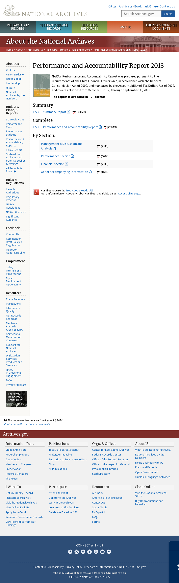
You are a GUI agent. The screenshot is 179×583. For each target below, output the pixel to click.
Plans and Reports (146, 467)
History (10, 87)
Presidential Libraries (105, 469)
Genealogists (14, 459)
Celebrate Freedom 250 (63, 512)
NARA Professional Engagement (13, 373)
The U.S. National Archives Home (44, 10)
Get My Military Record (19, 493)
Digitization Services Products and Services (14, 360)
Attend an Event (58, 493)
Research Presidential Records (24, 517)
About (19, 49)
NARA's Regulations (13, 206)
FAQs (9, 380)
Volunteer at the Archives (64, 507)
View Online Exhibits (17, 507)
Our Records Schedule (13, 317)
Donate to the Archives (63, 497)
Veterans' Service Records (54, 26)
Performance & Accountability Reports (15, 142)
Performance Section (55, 156)
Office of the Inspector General (111, 464)
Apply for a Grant (16, 512)
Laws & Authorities (12, 190)
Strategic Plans (15, 119)
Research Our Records (18, 26)
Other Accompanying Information (64, 172)
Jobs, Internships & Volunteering (14, 270)
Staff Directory (101, 473)
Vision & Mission (15, 74)
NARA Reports (34, 49)
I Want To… (14, 487)
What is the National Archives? (153, 449)
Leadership (13, 83)
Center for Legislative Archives (111, 449)
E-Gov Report (14, 150)
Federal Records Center (106, 454)
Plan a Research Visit (18, 497)
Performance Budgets (14, 133)
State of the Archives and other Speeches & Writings (16, 158)
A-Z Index (97, 493)
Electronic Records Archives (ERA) (14, 326)
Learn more (143, 576)
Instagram (83, 551)
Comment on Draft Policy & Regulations (14, 242)
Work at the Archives (61, 502)
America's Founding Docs (107, 497)
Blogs (52, 464)
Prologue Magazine (60, 454)
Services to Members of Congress (13, 337)
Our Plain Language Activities (152, 477)
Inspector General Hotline (15, 251)
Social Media (99, 507)
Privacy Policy (74, 567)
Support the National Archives (13, 348)
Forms (96, 521)
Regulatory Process (12, 198)
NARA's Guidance (16, 212)
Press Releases (15, 299)
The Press (12, 478)
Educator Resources (89, 26)
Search (168, 14)
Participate (58, 487)
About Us (142, 444)
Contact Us (167, 6)
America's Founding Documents (161, 26)
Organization (14, 78)
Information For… (20, 444)
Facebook (70, 551)
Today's (63, 449)
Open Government (146, 472)
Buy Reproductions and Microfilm (149, 502)
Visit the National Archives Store (151, 494)
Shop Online (145, 487)
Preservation (13, 469)
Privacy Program (16, 385)
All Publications (58, 469)
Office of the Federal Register (110, 459)
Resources (100, 487)
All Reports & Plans (14, 169)
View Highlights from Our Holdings (20, 523)
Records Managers (17, 473)
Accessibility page (129, 193)
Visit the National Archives (21, 502)
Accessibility (56, 567)
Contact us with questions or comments (27, 424)
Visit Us (125, 27)
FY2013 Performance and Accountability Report (65, 127)
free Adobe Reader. (79, 190)
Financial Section (53, 164)
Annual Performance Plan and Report (68, 49)
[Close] (174, 545)
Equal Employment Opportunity (13, 281)
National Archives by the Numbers (15, 95)
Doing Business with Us (149, 462)
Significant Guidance (12, 218)
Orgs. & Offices (104, 444)
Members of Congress (19, 464)
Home (9, 49)
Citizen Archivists (120, 6)
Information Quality (13, 309)
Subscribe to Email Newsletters (68, 459)
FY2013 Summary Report (50, 112)
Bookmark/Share (146, 6)
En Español (98, 512)
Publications (13, 303)
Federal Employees (17, 454)
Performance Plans (14, 125)
